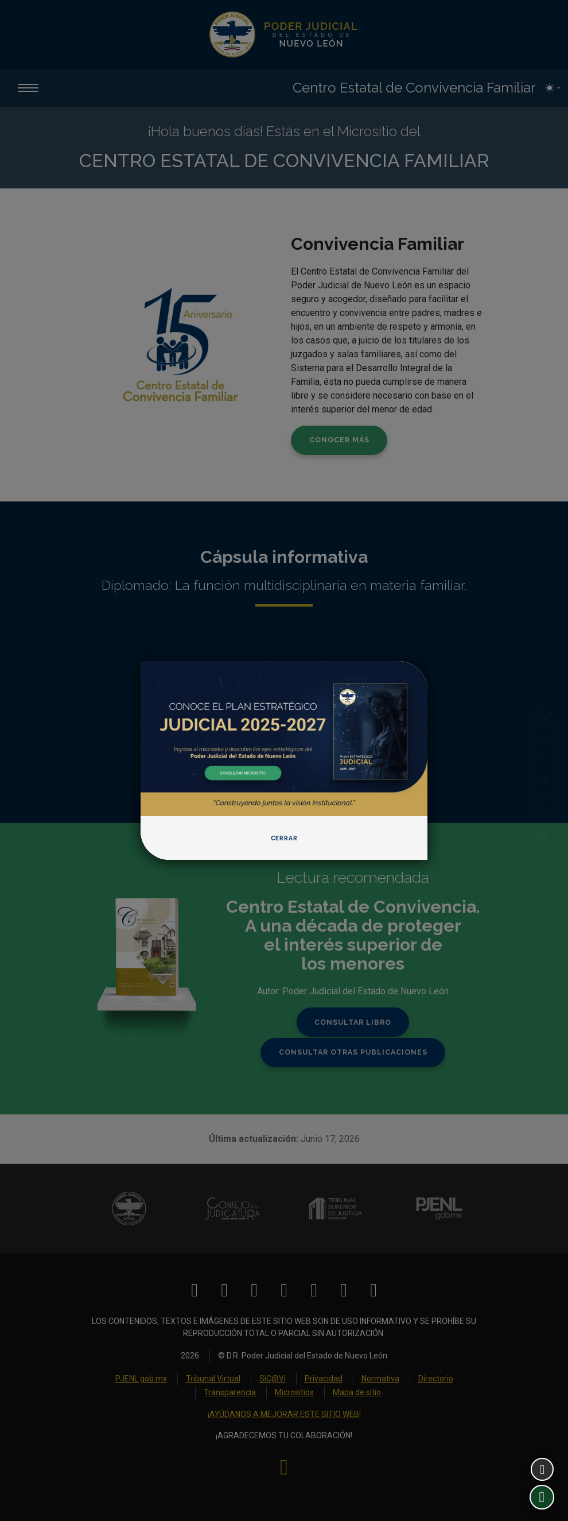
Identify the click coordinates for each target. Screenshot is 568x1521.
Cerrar (284, 838)
